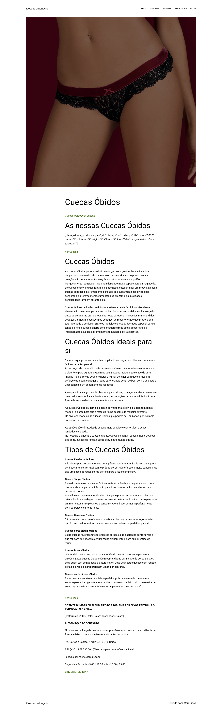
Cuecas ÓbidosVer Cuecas (80, 215)
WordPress (190, 703)
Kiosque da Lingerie (37, 8)
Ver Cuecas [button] (71, 251)
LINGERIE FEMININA (76, 671)
